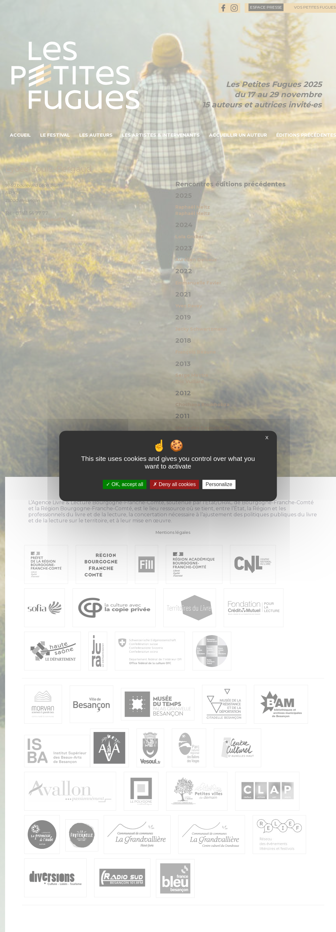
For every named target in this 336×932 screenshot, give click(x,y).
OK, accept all (124, 484)
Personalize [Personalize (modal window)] (219, 484)
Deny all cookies (174, 484)
